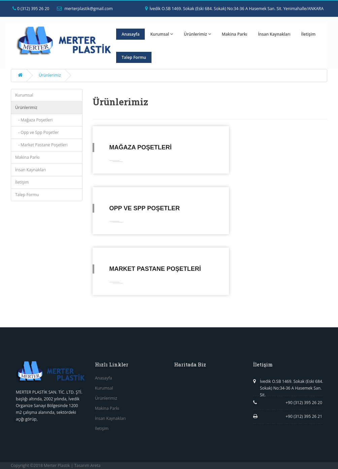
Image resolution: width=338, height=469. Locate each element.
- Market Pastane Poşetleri (41, 145)
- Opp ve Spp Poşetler (37, 132)
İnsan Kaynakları (274, 34)
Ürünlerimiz (197, 34)
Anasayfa (130, 34)
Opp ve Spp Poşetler (144, 208)
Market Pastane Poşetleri (155, 268)
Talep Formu (134, 57)
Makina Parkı (234, 34)
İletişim (308, 34)
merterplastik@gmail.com (85, 8)
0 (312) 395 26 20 (30, 8)
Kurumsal (161, 34)
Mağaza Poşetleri (140, 147)
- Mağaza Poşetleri (34, 120)
